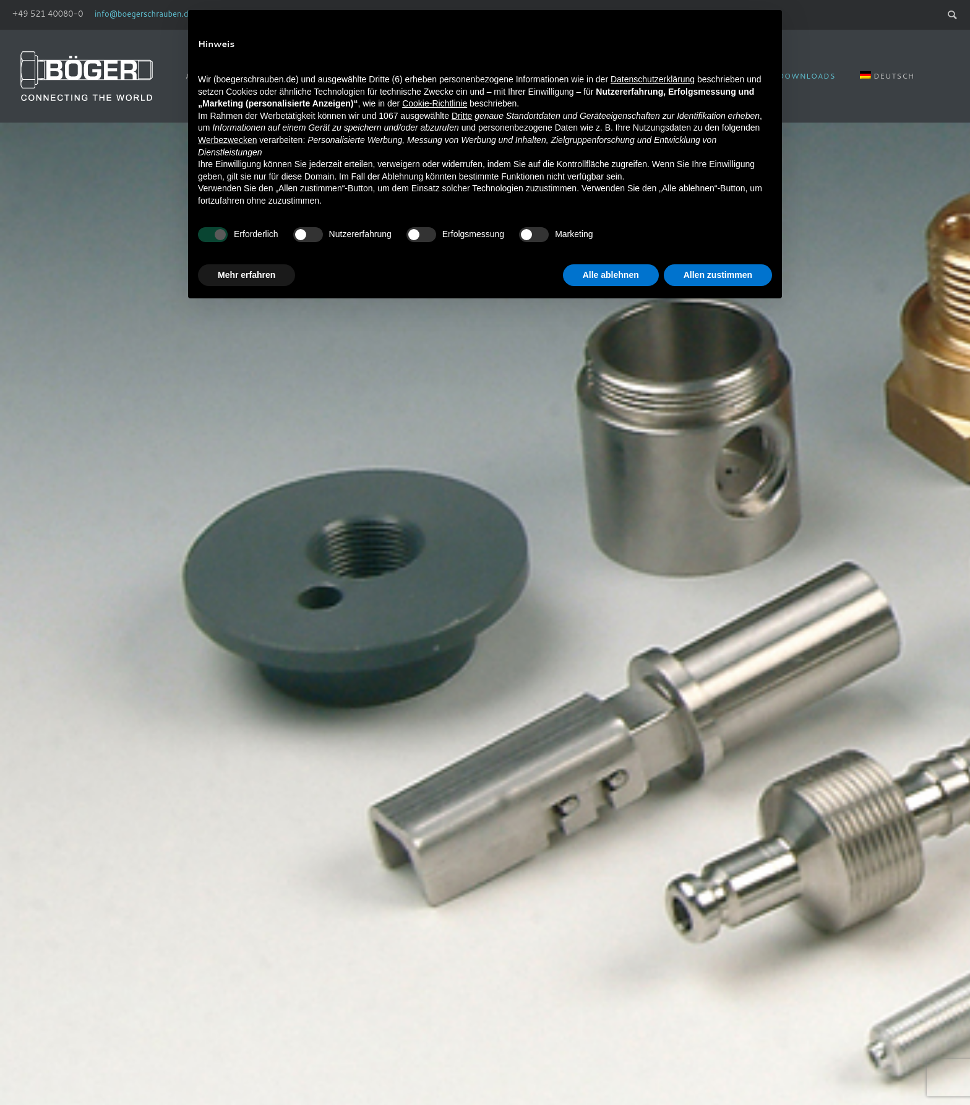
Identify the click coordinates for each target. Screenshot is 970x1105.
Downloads (807, 76)
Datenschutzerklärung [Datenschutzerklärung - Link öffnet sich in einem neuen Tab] (653, 79)
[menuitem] (887, 76)
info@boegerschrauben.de (144, 13)
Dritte (462, 116)
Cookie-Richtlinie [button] (434, 103)
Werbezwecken (227, 140)
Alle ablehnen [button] (611, 275)
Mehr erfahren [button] (246, 275)
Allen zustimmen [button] (718, 275)
